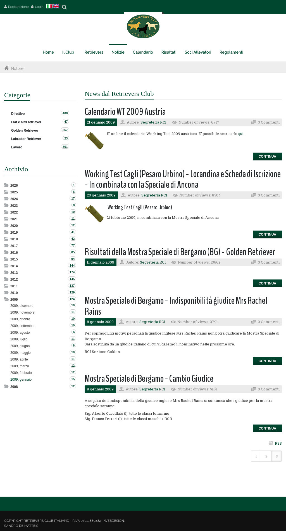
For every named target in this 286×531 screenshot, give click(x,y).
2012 (14, 279)
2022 (14, 212)
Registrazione (18, 7)
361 (65, 146)
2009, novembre (22, 312)
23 (66, 138)
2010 (14, 293)
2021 (14, 219)
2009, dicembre (22, 306)
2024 (14, 199)
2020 (14, 226)
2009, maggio (20, 353)
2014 (14, 266)
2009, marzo (19, 366)
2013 (14, 273)
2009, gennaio (21, 379)
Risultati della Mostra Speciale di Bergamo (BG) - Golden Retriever (180, 252)
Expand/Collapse (6, 185)
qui (240, 133)
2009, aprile (19, 359)
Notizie (17, 68)
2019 (14, 232)
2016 (14, 253)
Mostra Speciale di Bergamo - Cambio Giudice (149, 378)
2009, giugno (20, 346)
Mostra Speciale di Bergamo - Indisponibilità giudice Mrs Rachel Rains (176, 306)
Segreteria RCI (153, 122)
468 (65, 113)
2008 (14, 387)
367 (65, 130)
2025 (14, 192)
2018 (14, 239)
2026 (14, 186)
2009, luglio (18, 339)
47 (66, 121)
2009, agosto (20, 333)
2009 (14, 300)
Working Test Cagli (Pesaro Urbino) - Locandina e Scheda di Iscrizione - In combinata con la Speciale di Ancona (183, 179)
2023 (14, 206)
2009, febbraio (21, 373)
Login (39, 7)
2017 (14, 246)
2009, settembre (22, 326)
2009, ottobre (20, 319)
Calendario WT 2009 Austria (125, 111)
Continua (267, 156)
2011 (14, 286)
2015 (14, 259)
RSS (278, 443)
